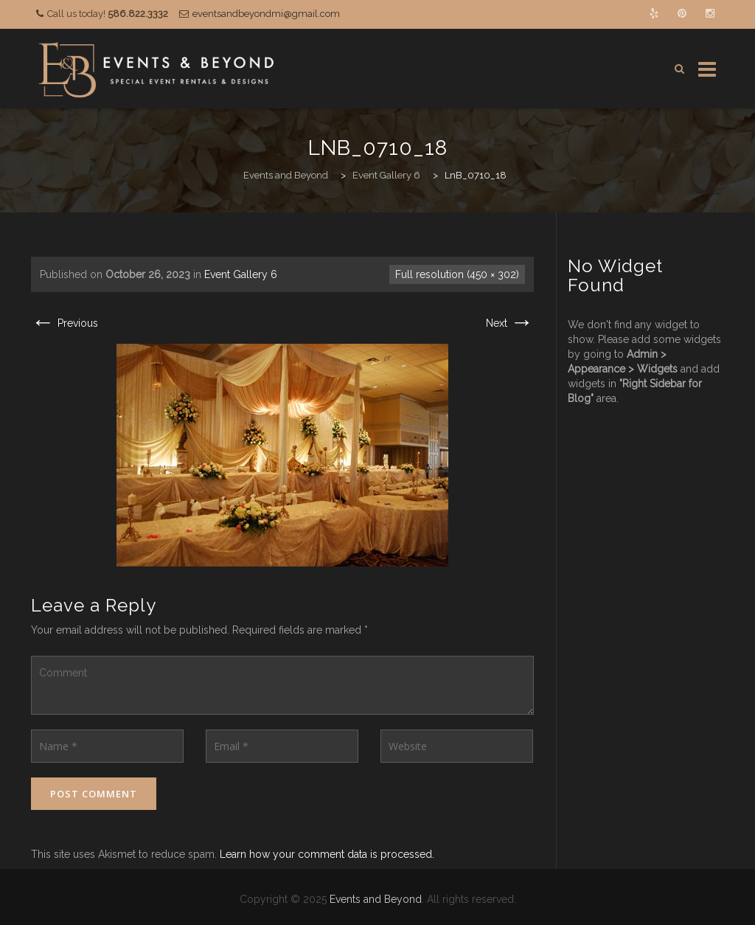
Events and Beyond (376, 899)
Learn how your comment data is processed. (327, 854)
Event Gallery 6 (240, 274)
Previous (64, 323)
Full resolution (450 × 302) (457, 274)
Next (510, 323)
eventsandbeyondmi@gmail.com (266, 13)
